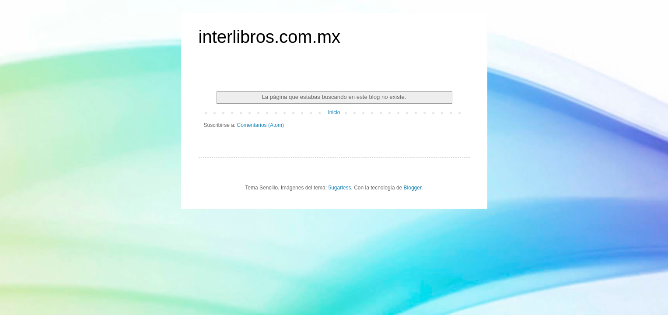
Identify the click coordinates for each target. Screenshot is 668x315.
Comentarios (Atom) (260, 125)
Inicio (334, 112)
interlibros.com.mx (270, 36)
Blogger (413, 188)
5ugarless (339, 188)
